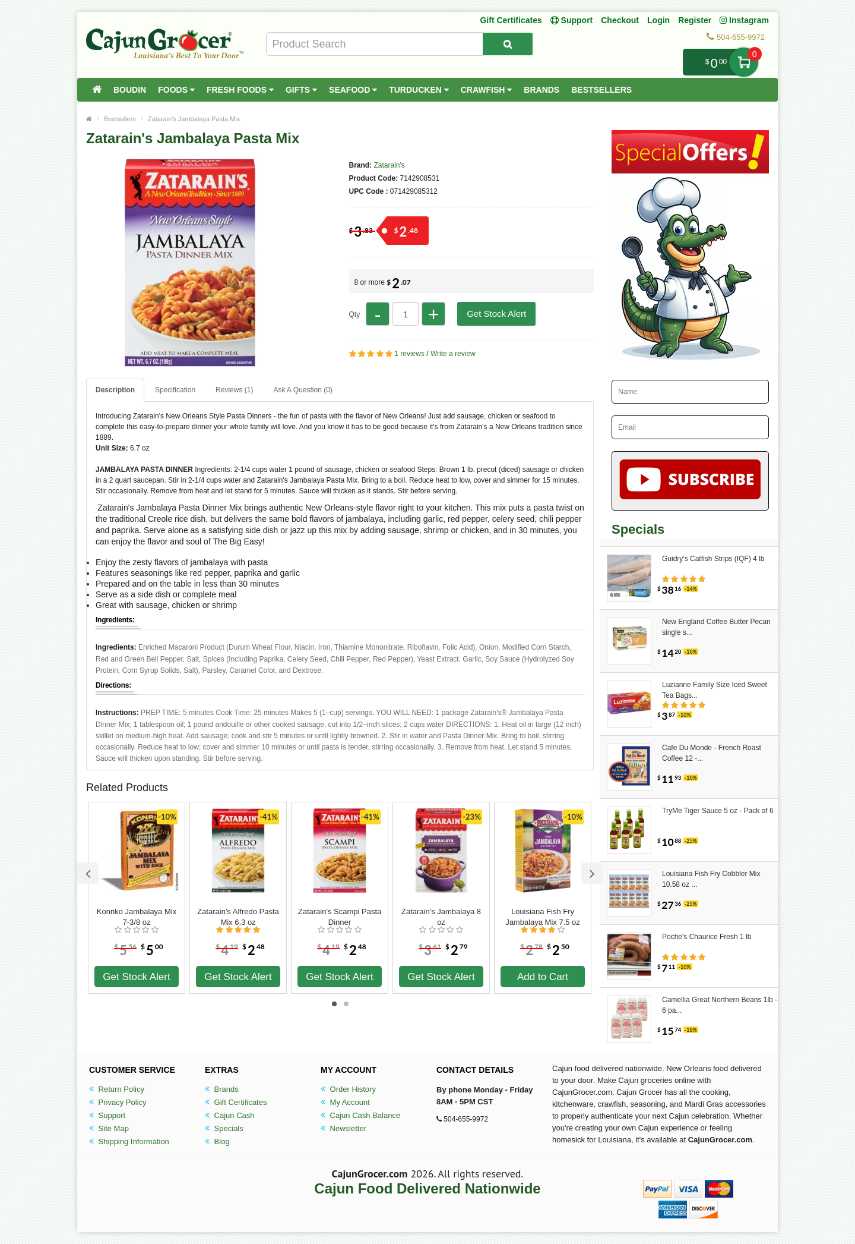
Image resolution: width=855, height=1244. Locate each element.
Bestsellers (601, 90)
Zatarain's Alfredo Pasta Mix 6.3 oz (238, 917)
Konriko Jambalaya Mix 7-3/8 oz (136, 917)
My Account (345, 1102)
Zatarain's (389, 165)
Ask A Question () (302, 390)
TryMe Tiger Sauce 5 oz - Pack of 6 (718, 811)
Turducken (419, 90)
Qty (354, 314)
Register (694, 20)
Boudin (129, 90)
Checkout (620, 20)
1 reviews (409, 353)
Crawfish (486, 90)
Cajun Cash (230, 1115)
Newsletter (343, 1128)
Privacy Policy (118, 1102)
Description (115, 390)
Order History (348, 1089)
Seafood (353, 90)
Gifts (301, 90)
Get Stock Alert (496, 313)
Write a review (453, 353)
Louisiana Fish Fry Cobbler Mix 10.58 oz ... (711, 879)
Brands (541, 90)
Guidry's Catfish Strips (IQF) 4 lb (713, 559)
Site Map (109, 1128)
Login (658, 20)
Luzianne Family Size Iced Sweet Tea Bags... (714, 690)
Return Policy (116, 1089)
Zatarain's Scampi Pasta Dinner (340, 917)
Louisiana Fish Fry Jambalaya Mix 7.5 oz (542, 917)
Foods (176, 90)
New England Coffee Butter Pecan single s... (716, 627)
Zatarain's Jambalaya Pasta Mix (194, 118)
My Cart (743, 62)
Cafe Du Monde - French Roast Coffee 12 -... (711, 753)
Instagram (744, 20)
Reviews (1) (234, 390)
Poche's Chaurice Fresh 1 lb (706, 937)
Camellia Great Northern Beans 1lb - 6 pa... (719, 1005)
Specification (175, 390)
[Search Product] (508, 44)
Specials (224, 1128)
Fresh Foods (240, 90)
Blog (217, 1141)
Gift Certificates (511, 20)
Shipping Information (129, 1141)
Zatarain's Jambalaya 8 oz (441, 917)
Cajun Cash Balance (360, 1115)
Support (107, 1115)
